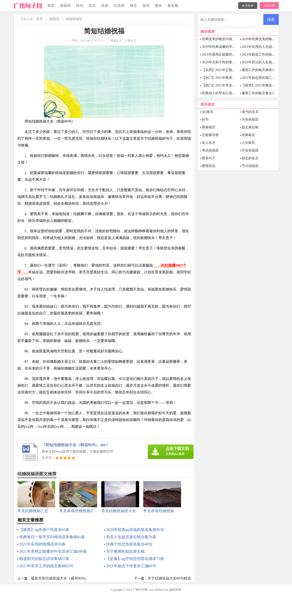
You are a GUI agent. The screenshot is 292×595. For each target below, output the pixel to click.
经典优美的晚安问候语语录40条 (225, 39)
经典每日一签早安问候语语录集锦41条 (52, 537)
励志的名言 (250, 158)
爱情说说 (208, 166)
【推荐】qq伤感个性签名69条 (44, 530)
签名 (158, 5)
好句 (79, 5)
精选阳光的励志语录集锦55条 (44, 559)
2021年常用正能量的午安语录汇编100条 (53, 551)
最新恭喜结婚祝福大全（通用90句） (60, 578)
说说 (145, 5)
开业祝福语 (250, 150)
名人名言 (208, 143)
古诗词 (119, 5)
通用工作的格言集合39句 (260, 93)
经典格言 (248, 135)
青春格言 (208, 127)
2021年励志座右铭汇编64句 (262, 78)
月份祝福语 (250, 119)
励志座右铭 (250, 127)
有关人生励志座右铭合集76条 (131, 537)
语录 (104, 5)
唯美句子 (208, 158)
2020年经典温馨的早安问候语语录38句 (230, 47)
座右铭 (172, 5)
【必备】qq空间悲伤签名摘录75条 (135, 559)
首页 (50, 5)
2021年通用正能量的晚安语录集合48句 (230, 54)
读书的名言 (250, 112)
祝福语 (65, 5)
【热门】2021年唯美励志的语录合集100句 (233, 78)
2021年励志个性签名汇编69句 (131, 566)
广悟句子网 (140, 589)
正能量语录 (210, 135)
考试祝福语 (210, 150)
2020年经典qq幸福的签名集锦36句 (135, 530)
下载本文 (130, 40)
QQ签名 (207, 112)
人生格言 (248, 143)
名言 (92, 5)
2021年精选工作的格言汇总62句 (265, 54)
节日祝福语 (250, 166)
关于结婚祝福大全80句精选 (169, 578)
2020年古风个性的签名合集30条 (225, 62)
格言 (133, 5)
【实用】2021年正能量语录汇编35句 (229, 70)
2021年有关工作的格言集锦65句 (46, 566)
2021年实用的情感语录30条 (42, 544)
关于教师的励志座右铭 (125, 551)
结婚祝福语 (74, 19)
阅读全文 (116, 40)
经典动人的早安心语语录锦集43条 (227, 93)
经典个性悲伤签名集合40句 (129, 544)
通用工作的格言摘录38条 (260, 70)
